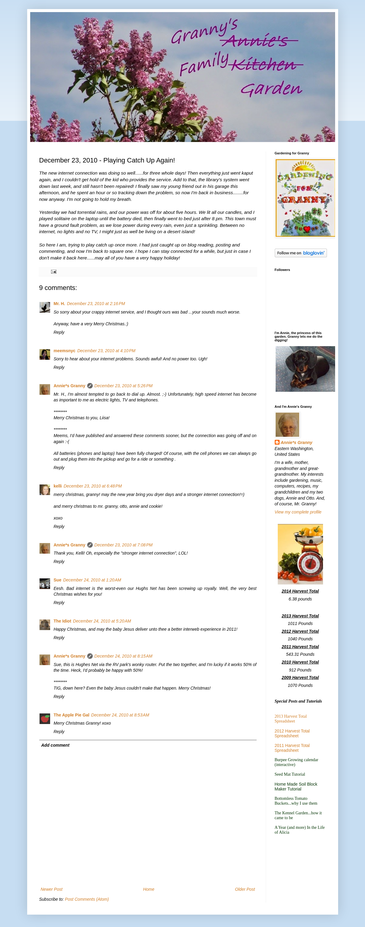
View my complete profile (298, 512)
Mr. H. (59, 303)
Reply (59, 332)
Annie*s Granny (69, 385)
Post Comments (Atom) (87, 899)
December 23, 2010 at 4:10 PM (106, 350)
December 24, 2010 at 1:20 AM (92, 580)
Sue (58, 580)
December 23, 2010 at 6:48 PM (93, 486)
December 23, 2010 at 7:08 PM (123, 544)
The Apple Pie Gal (72, 715)
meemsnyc (64, 350)
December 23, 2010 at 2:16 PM (96, 303)
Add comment (55, 745)
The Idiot (62, 621)
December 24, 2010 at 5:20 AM (102, 621)
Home (148, 889)
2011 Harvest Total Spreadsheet (292, 748)
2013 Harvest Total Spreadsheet (291, 718)
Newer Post (51, 889)
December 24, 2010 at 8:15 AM (123, 656)
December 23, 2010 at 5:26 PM (123, 385)
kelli (58, 486)
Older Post (245, 889)
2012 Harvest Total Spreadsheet (292, 733)
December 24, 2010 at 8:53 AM (120, 715)
